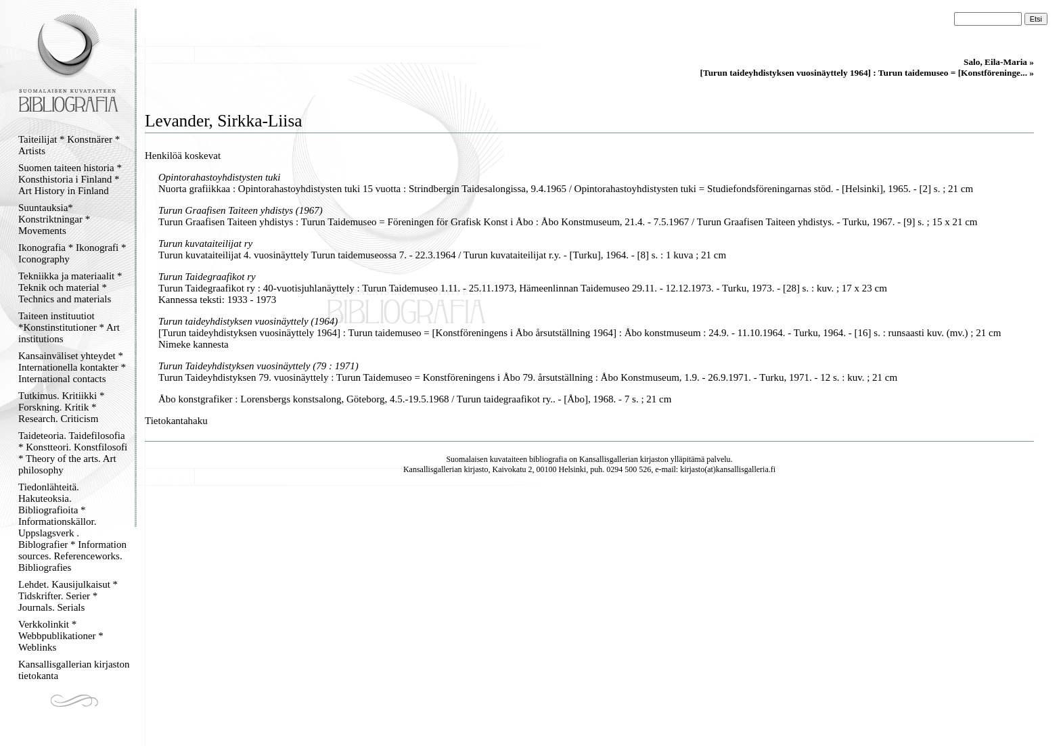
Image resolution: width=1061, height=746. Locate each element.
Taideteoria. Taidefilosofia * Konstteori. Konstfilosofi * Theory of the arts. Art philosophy (72, 452)
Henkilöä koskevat (183, 155)
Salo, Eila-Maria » (999, 62)
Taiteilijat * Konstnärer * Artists (69, 145)
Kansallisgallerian (608, 459)
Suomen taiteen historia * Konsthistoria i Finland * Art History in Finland (70, 179)
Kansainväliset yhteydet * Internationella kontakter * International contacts (72, 367)
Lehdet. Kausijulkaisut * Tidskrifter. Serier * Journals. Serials (68, 596)
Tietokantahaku (176, 420)
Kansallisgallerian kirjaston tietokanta (74, 670)
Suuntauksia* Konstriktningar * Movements (54, 219)
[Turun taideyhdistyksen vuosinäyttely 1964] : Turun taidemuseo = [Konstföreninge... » (867, 73)
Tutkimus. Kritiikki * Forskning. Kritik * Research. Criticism (61, 407)
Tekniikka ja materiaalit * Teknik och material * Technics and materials (70, 287)
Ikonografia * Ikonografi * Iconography (72, 253)
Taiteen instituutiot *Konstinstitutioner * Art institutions (69, 327)
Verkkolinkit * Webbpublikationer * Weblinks (61, 636)
